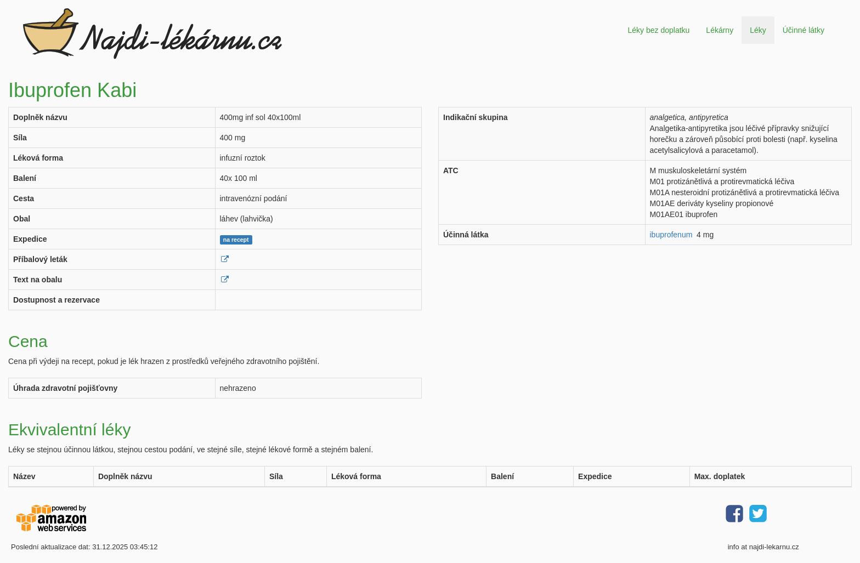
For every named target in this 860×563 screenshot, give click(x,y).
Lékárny (719, 30)
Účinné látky (803, 30)
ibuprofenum (671, 234)
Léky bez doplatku (658, 30)
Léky (758, 30)
